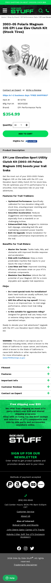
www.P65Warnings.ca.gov (14, 358)
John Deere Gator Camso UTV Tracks (25, 529)
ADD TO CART (25, 134)
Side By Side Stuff (23, 558)
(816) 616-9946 (25, 500)
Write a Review (33, 90)
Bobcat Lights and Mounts (25, 525)
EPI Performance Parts (29, 17)
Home (3, 17)
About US (25, 516)
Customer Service (25, 511)
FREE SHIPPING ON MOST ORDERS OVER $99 (25, 2)
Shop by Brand (13, 17)
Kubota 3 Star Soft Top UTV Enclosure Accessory (26, 535)
